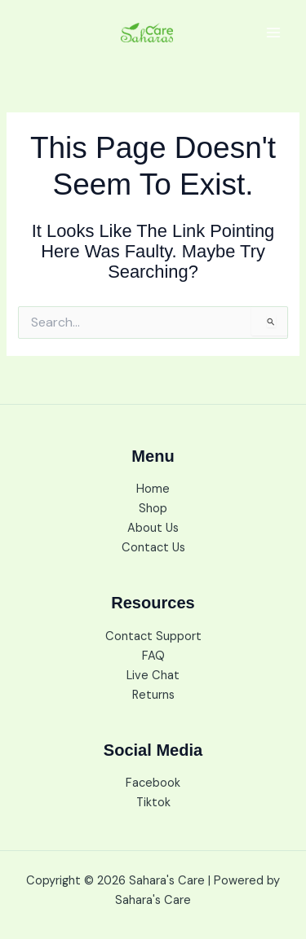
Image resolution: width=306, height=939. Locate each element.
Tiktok (153, 802)
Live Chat (153, 675)
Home (153, 489)
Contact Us (153, 547)
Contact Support (153, 636)
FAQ (153, 656)
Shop (153, 508)
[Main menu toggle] (273, 32)
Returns (153, 695)
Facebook (153, 783)
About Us (153, 528)
